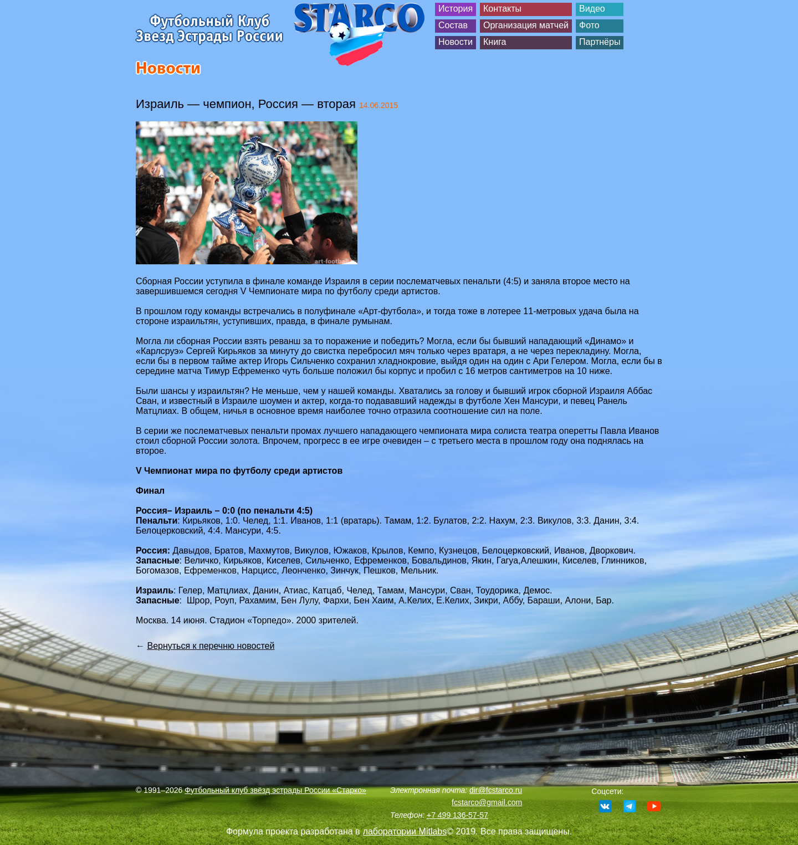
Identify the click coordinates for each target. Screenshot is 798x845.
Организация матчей (526, 25)
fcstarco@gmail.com (487, 802)
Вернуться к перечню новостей (210, 646)
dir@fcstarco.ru (495, 790)
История (455, 8)
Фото (589, 25)
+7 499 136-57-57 (457, 815)
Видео (592, 8)
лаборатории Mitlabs (405, 831)
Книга (494, 42)
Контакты (502, 8)
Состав (453, 25)
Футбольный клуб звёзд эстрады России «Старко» (275, 790)
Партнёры (599, 42)
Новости (455, 42)
